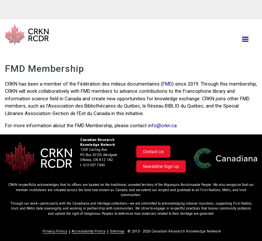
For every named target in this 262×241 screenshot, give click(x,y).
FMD (167, 84)
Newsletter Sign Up (161, 166)
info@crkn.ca (162, 126)
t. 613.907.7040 (92, 165)
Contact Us (153, 151)
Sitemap (117, 231)
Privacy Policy (55, 231)
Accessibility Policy (88, 231)
